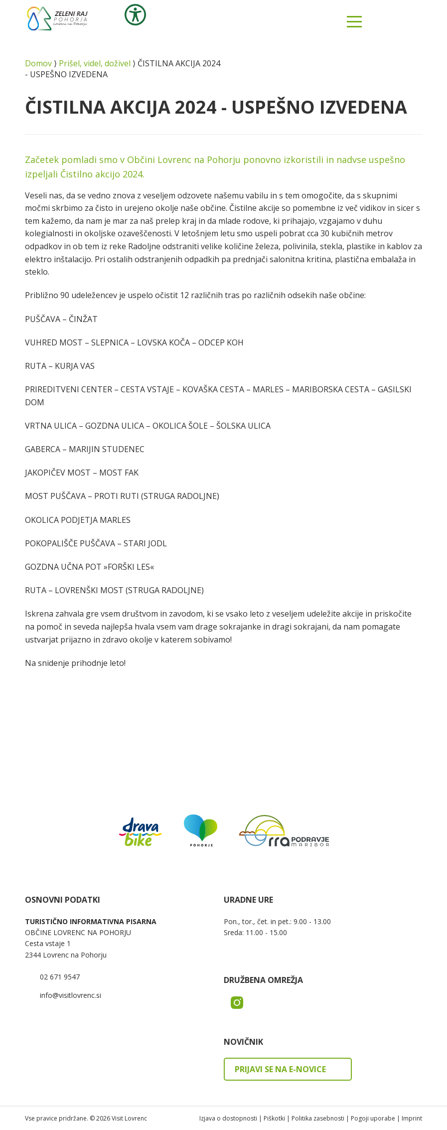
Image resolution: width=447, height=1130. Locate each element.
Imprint (412, 1118)
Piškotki (274, 1118)
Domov (38, 63)
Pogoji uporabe (373, 1118)
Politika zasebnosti (318, 1118)
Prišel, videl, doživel (95, 63)
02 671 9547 (60, 976)
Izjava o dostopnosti (228, 1118)
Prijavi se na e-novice (280, 1069)
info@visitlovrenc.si (70, 995)
